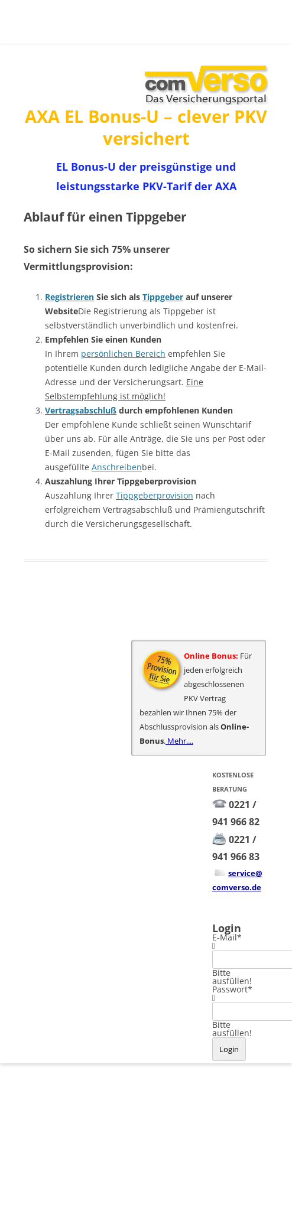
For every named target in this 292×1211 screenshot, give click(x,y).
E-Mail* (227, 937)
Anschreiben (117, 467)
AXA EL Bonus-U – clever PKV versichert (146, 127)
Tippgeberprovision (154, 495)
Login (229, 1049)
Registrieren (69, 296)
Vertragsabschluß (80, 410)
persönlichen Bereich (123, 353)
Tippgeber (162, 296)
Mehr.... (179, 740)
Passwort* (232, 989)
